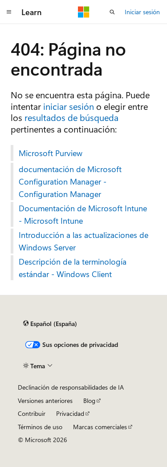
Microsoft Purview (50, 153)
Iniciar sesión (142, 12)
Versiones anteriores (45, 400)
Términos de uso (40, 427)
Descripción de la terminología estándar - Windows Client (72, 267)
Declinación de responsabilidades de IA (71, 387)
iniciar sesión (68, 106)
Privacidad (70, 413)
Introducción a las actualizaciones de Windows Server (83, 241)
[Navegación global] (9, 12)
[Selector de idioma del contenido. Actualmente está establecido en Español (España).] (50, 324)
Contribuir (31, 413)
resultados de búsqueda (71, 117)
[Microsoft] (84, 12)
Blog (89, 400)
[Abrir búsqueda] (112, 12)
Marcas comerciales (100, 427)
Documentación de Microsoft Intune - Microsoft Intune (83, 214)
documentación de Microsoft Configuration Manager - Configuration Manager (70, 181)
